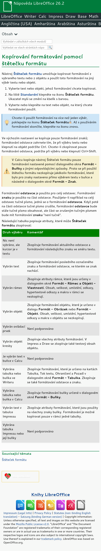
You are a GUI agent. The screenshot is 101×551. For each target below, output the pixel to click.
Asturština (86, 24)
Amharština (44, 24)
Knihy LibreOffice (50, 494)
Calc (42, 16)
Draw (70, 16)
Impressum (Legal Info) (17, 513)
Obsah (7, 33)
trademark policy (51, 539)
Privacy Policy (42, 513)
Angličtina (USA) (16, 24)
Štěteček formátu (14, 459)
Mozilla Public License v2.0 (32, 524)
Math (93, 16)
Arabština (66, 24)
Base (82, 16)
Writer (30, 16)
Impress (55, 16)
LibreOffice (11, 16)
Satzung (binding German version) (41, 516)
